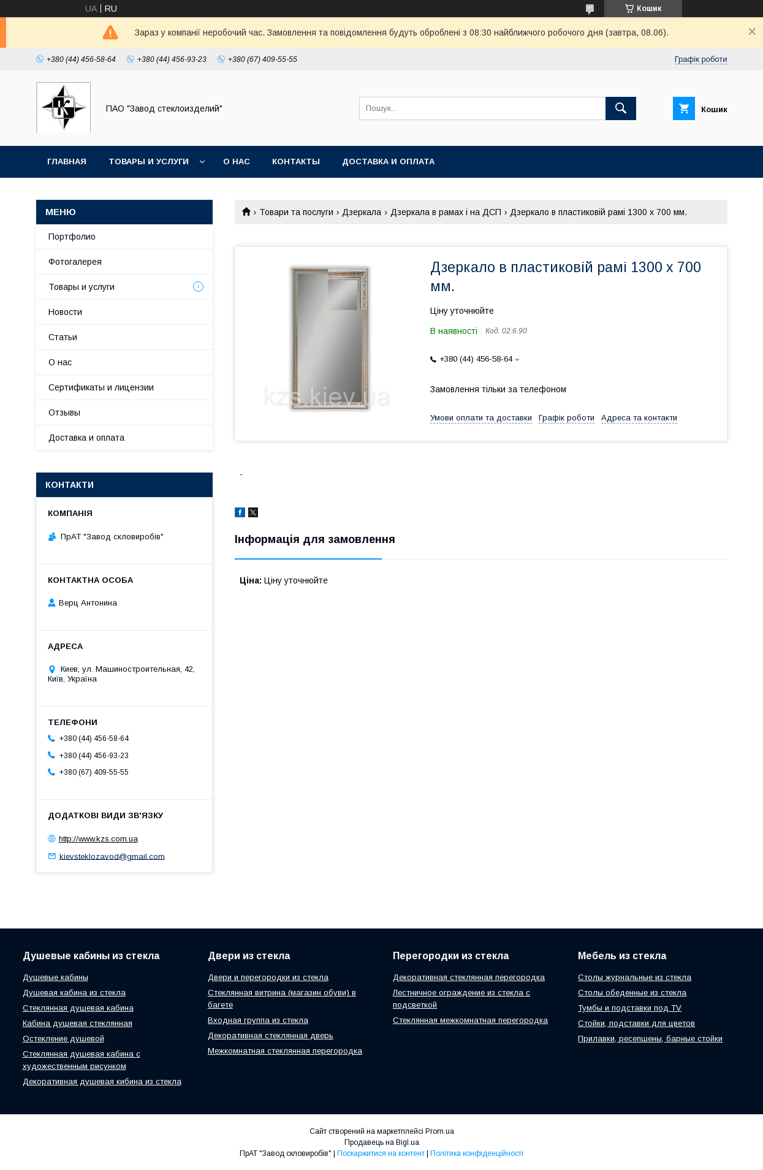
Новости (65, 312)
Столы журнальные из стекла (634, 977)
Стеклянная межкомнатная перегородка (470, 1020)
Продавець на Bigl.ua (381, 1142)
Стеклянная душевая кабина (78, 1007)
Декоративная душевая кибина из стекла (102, 1081)
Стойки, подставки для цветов (636, 1023)
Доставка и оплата (388, 161)
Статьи (62, 337)
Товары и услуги (148, 161)
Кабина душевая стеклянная (77, 1023)
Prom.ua (439, 1131)
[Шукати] (620, 108)
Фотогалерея (75, 262)
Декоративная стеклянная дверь (270, 1035)
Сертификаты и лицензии (101, 387)
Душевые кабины (55, 977)
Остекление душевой (63, 1038)
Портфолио (72, 236)
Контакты (296, 161)
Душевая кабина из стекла (74, 992)
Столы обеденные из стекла (632, 992)
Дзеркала (361, 212)
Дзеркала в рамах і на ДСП (445, 212)
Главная (66, 161)
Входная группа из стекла (258, 1020)
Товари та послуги (296, 212)
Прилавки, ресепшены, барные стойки (650, 1038)
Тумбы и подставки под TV (629, 1007)
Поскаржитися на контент (381, 1153)
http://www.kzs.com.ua (98, 838)
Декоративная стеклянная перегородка (469, 977)
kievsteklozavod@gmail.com (112, 855)
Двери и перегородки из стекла (268, 977)
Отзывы (64, 412)
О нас (236, 161)
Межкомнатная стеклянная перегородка (285, 1050)
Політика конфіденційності (476, 1153)
